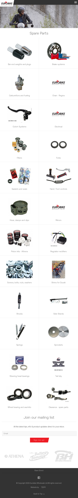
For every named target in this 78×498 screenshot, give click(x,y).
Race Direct (39, 470)
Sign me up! (39, 440)
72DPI (43, 487)
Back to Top (39, 494)
